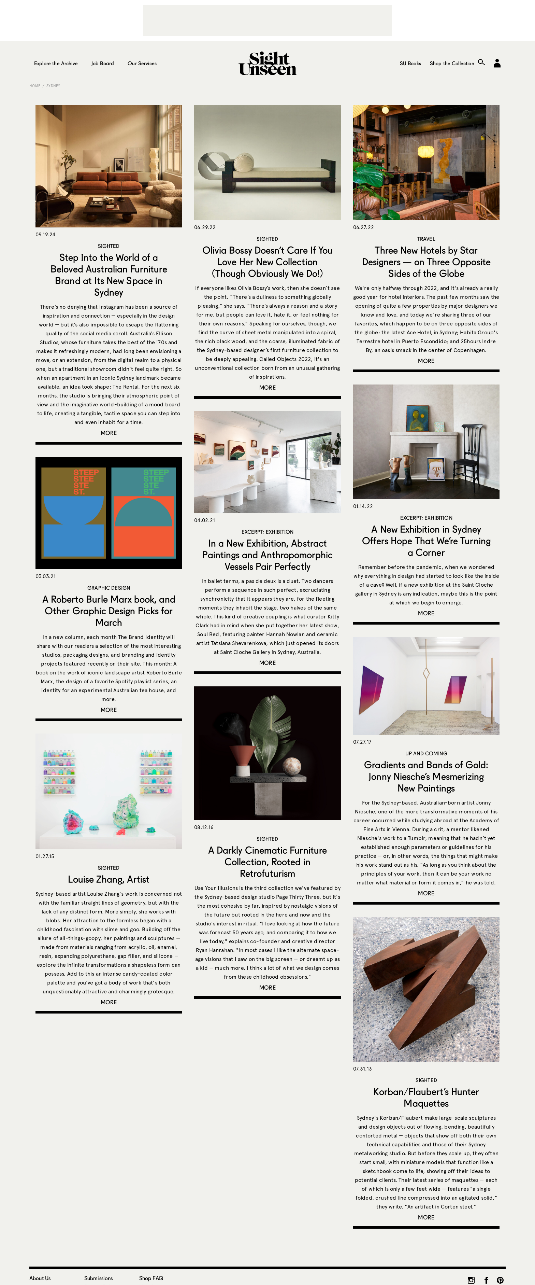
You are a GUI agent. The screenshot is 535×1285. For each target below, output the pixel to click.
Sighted (108, 246)
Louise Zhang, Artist (108, 879)
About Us (39, 1278)
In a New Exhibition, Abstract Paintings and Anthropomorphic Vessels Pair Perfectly (267, 554)
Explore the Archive (56, 63)
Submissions (98, 1278)
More (109, 433)
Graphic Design (108, 588)
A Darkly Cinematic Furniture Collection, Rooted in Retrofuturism (267, 861)
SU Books (410, 63)
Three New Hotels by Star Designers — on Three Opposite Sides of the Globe (426, 261)
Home (34, 85)
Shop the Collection (452, 63)
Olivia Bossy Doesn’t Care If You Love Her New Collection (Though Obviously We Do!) (267, 261)
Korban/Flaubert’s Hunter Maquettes (426, 1097)
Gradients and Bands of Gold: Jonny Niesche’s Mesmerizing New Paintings (426, 776)
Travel (426, 239)
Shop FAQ (151, 1278)
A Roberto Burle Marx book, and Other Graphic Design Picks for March (108, 610)
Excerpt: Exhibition (426, 518)
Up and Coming (426, 753)
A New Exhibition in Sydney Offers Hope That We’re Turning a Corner (426, 540)
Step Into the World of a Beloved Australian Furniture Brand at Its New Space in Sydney (108, 274)
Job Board (102, 63)
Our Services (142, 63)
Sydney (53, 85)
